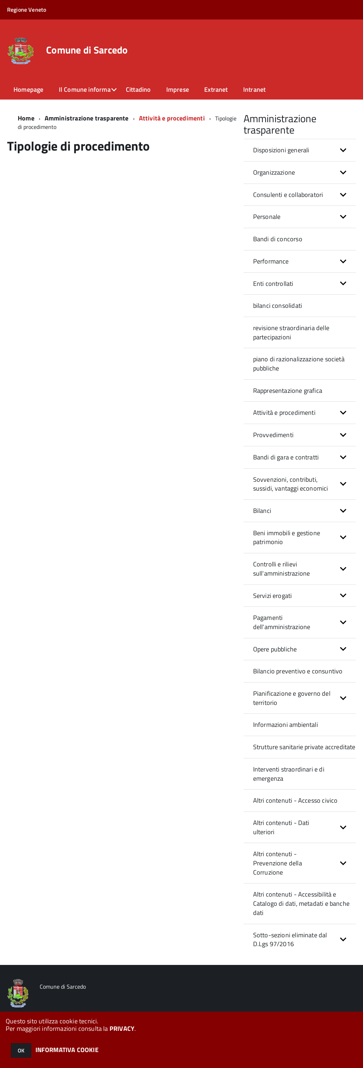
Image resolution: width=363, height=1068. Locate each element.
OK (21, 1050)
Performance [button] (271, 261)
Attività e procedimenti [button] (284, 412)
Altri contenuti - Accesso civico (295, 800)
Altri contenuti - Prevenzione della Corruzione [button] (277, 863)
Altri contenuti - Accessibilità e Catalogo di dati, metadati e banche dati (301, 903)
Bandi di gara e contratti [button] (286, 457)
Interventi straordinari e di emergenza (288, 773)
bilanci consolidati (277, 305)
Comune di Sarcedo (87, 50)
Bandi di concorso (277, 239)
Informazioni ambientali (285, 724)
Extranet (216, 89)
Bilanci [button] (262, 510)
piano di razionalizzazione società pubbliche (299, 363)
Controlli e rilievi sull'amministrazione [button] (281, 568)
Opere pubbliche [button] (275, 649)
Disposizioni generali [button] (281, 150)
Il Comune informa (85, 89)
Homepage (28, 89)
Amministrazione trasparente (87, 118)
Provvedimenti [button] (273, 435)
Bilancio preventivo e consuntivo (298, 671)
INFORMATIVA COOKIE (67, 1050)
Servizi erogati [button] (272, 595)
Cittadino (138, 89)
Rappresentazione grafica (287, 390)
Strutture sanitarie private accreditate (304, 747)
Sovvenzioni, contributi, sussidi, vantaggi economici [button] (290, 484)
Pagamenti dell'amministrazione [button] (282, 622)
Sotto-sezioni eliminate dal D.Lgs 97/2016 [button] (290, 939)
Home (26, 118)
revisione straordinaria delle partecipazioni (291, 332)
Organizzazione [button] (274, 172)
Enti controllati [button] (273, 283)
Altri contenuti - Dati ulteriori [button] (281, 827)
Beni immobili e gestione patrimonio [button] (286, 537)
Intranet (254, 89)
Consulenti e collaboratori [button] (288, 194)
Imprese (177, 89)
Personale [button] (267, 216)
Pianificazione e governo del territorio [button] (291, 698)
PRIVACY (122, 1028)
